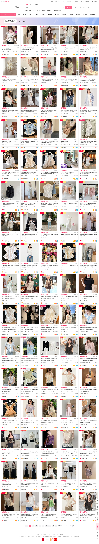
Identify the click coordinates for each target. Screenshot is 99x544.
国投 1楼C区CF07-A (25, 331)
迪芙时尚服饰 (85, 85)
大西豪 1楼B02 (5, 113)
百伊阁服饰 (25, 178)
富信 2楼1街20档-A (6, 517)
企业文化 (45, 534)
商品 (27, 4)
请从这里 (5, 1)
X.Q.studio (84, 427)
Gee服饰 (64, 365)
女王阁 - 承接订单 (46, 210)
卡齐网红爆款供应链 (26, 210)
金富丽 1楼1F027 (64, 51)
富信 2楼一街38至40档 (46, 144)
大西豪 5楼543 (24, 144)
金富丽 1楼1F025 (25, 51)
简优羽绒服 (25, 54)
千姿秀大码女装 (24, 489)
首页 (52, 1)
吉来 (4, 427)
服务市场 (92, 14)
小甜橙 (63, 241)
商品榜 (36, 14)
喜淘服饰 (44, 396)
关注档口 (85, 14)
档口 (31, 4)
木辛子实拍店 (85, 54)
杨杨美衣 (44, 489)
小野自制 (5, 116)
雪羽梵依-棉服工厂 (46, 54)
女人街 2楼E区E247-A (6, 331)
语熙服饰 (5, 520)
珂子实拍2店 (84, 458)
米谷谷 (44, 85)
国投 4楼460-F (44, 393)
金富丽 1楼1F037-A (65, 113)
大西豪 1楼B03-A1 (84, 393)
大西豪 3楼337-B (25, 238)
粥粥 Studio (25, 458)
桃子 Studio (5, 147)
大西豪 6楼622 (64, 206)
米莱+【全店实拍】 (26, 147)
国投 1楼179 (4, 82)
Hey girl (83, 396)
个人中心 (57, 1)
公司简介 (37, 534)
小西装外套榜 (28, 10)
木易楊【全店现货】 (65, 334)
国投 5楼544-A (83, 113)
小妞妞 (4, 458)
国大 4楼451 (83, 206)
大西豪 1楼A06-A (44, 517)
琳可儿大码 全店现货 (46, 458)
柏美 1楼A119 (24, 113)
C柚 (4, 85)
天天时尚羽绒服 (65, 54)
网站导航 (87, 1)
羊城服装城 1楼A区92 (45, 331)
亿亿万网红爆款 (26, 116)
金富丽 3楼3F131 (25, 486)
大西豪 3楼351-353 (25, 269)
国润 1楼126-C (5, 362)
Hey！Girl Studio (85, 178)
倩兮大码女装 (6, 489)
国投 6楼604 (24, 424)
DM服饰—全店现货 (26, 272)
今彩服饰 (84, 210)
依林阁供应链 (65, 458)
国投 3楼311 (63, 393)
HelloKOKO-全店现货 (85, 365)
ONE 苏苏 (64, 489)
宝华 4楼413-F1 (24, 517)
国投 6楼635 (83, 51)
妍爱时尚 (25, 241)
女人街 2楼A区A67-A (65, 144)
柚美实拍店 (45, 116)
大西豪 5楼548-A (25, 455)
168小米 (64, 272)
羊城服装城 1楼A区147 (85, 362)
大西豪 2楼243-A (44, 113)
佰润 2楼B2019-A (84, 175)
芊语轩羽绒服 (6, 241)
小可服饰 (84, 272)
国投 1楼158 (24, 206)
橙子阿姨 (5, 303)
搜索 (68, 7)
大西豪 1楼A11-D (25, 82)
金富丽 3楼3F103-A (6, 486)
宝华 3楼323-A (24, 300)
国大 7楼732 (43, 362)
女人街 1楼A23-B (84, 82)
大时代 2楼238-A (84, 269)
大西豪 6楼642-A (5, 206)
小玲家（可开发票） (26, 365)
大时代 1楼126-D (44, 238)
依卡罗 (4, 365)
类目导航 (4, 14)
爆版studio (5, 210)
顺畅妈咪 (44, 10)
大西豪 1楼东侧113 (45, 269)
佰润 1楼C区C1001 (45, 300)
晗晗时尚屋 (64, 303)
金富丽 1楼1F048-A (6, 238)
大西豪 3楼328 (83, 424)
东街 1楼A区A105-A (84, 331)
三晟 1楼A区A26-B (45, 486)
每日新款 (50, 14)
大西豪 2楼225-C (64, 175)
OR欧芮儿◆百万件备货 (26, 427)
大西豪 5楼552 (5, 144)
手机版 (76, 1)
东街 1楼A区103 (64, 82)
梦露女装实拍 (24, 520)
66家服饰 (84, 334)
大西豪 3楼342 (44, 424)
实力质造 (57, 14)
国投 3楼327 (63, 269)
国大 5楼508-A (64, 238)
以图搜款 (36, 4)
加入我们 (53, 534)
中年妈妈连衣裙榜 (36, 10)
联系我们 (62, 534)
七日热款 (71, 14)
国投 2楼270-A (64, 331)
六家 (43, 272)
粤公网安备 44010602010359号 (54, 536)
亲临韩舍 (82, 303)
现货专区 (43, 14)
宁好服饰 (5, 272)
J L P (83, 147)
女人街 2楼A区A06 (84, 300)
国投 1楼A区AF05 (6, 51)
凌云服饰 (64, 396)
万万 (83, 489)
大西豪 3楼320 (83, 238)
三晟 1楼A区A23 (5, 300)
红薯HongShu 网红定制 (65, 427)
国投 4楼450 (4, 424)
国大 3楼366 (43, 82)
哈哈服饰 (44, 334)
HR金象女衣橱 (65, 178)
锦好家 (4, 396)
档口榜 (30, 14)
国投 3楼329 (24, 175)
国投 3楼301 (4, 455)
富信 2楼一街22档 (64, 362)
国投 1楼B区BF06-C (84, 455)
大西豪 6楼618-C (64, 486)
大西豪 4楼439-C (64, 300)
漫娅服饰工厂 (50, 10)
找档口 (24, 14)
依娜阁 (44, 178)
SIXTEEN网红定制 (65, 210)
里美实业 (44, 147)
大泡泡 (44, 241)
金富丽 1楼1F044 (25, 362)
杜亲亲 (83, 241)
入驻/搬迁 (82, 7)
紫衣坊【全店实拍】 (5, 334)
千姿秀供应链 (65, 116)
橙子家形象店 (26, 396)
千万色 (83, 116)
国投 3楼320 (43, 175)
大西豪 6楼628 (83, 486)
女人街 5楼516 (64, 424)
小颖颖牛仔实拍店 (6, 178)
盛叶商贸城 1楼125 (65, 455)
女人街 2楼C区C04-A (6, 269)
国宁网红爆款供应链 (46, 303)
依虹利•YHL (45, 365)
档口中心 (69, 1)
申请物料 (88, 7)
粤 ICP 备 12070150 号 (41, 536)
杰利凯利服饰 (65, 85)
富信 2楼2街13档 (5, 393)
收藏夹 (64, 1)
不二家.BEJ (43, 520)
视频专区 (78, 14)
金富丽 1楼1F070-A (45, 51)
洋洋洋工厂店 (26, 334)
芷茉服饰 (64, 147)
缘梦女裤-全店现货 (58, 10)
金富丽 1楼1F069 (45, 455)
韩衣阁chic (45, 427)
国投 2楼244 (43, 206)
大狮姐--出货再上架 (6, 54)
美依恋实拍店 (26, 303)
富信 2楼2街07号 (84, 144)
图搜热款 (64, 14)
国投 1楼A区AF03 (25, 393)
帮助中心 (82, 1)
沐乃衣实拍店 (26, 85)
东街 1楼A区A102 (5, 175)
